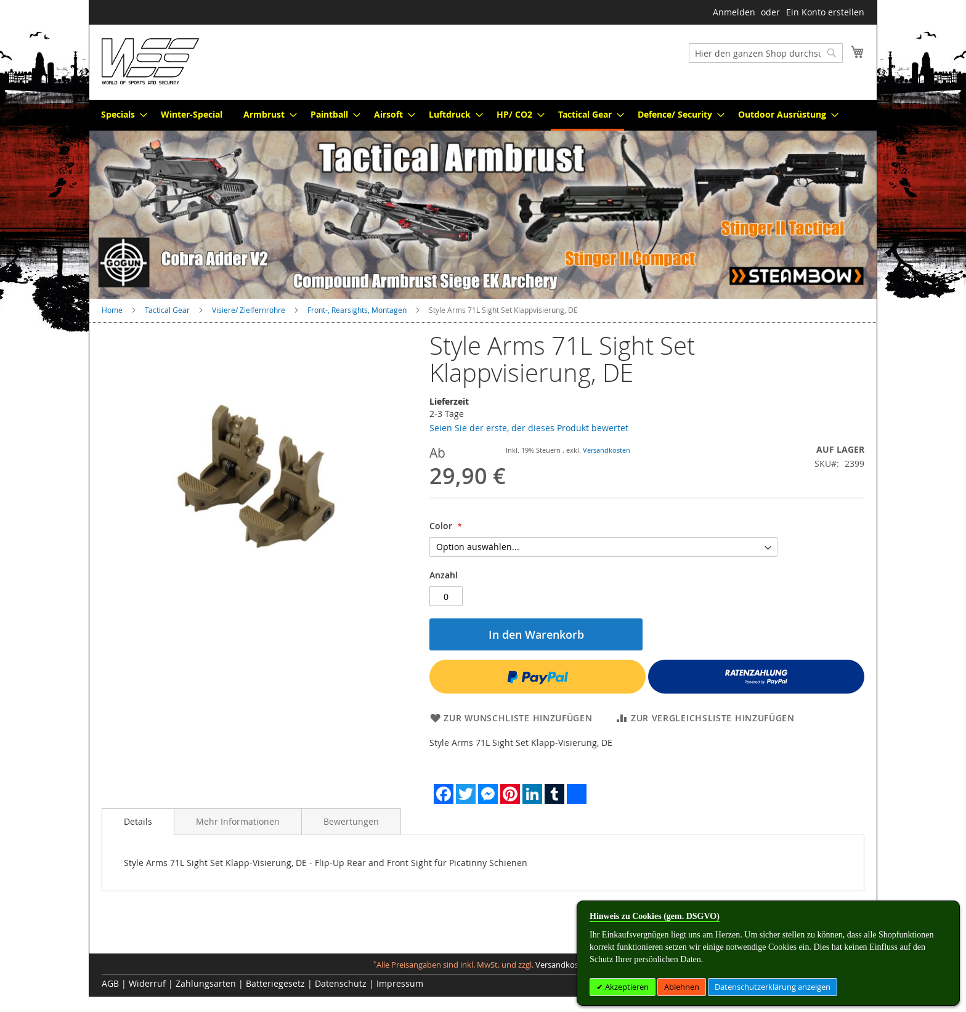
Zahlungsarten (206, 983)
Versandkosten (606, 450)
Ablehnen (681, 986)
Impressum (399, 983)
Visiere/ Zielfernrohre (248, 310)
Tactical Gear (167, 310)
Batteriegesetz (275, 983)
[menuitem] (120, 114)
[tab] (138, 821)
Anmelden (734, 12)
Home (112, 310)
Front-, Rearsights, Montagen (357, 310)
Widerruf (147, 983)
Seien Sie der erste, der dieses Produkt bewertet (528, 428)
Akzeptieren (626, 986)
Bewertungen (351, 821)
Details (138, 821)
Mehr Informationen (238, 821)
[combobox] (766, 53)
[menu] (483, 115)
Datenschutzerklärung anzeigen (772, 986)
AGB (110, 983)
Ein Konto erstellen (825, 12)
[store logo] (150, 61)
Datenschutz (341, 983)
